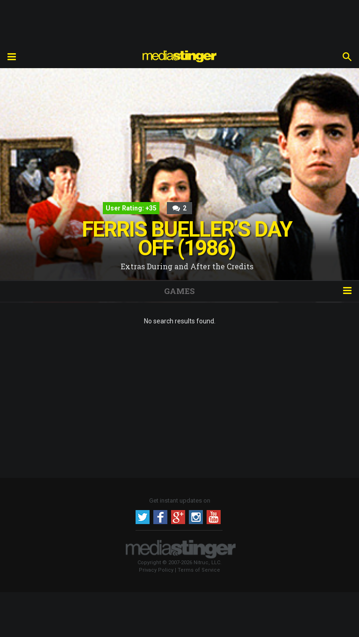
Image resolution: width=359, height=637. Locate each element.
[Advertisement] (179, 21)
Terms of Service (199, 570)
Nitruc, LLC (207, 563)
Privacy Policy (156, 570)
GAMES (179, 291)
